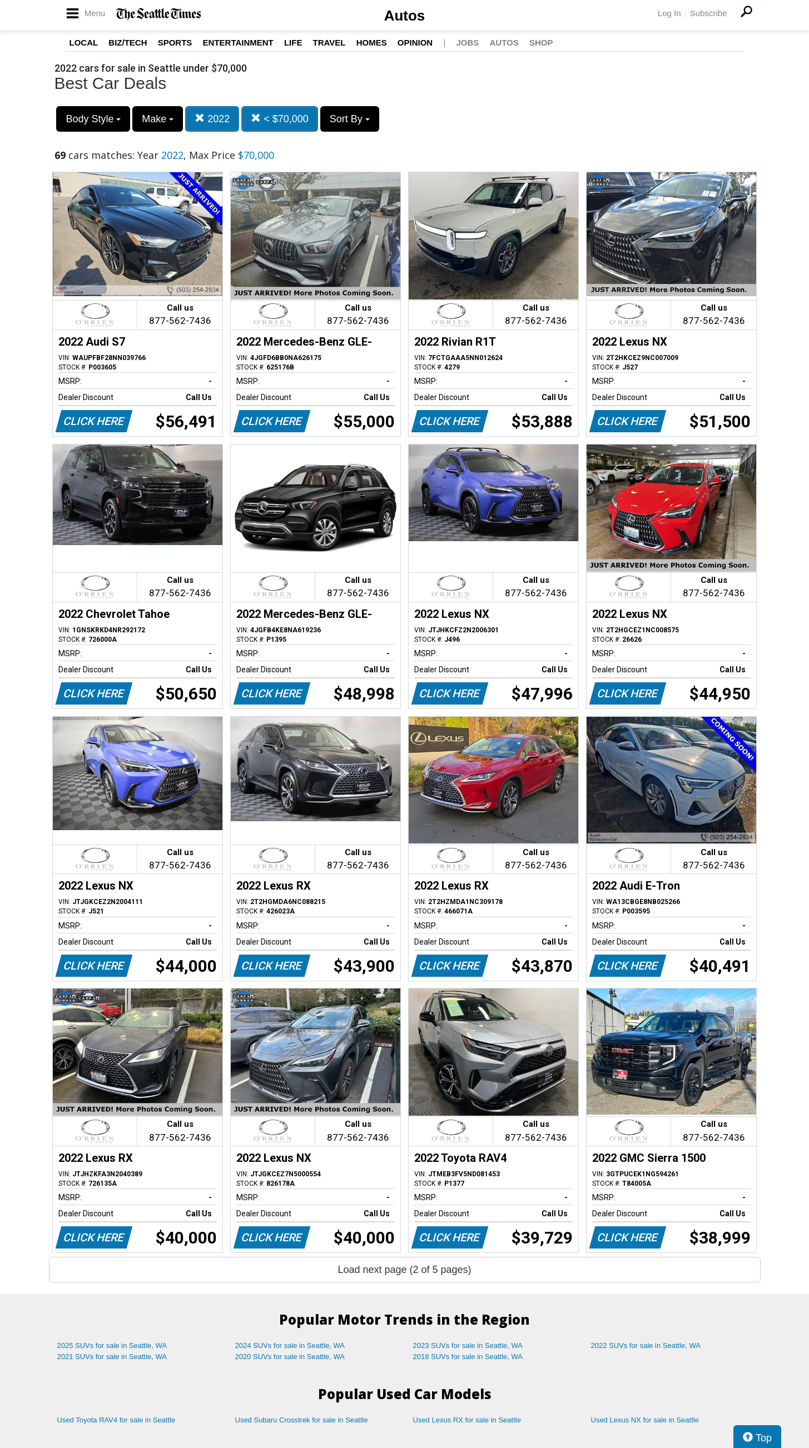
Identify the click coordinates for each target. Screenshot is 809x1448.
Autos (404, 15)
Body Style (93, 118)
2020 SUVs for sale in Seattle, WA (290, 1356)
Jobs (467, 42)
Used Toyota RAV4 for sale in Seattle (116, 1420)
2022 (212, 118)
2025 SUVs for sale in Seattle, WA (112, 1345)
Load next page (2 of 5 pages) (404, 1269)
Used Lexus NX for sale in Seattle (645, 1420)
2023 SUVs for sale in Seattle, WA (468, 1345)
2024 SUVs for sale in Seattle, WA (290, 1345)
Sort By (350, 118)
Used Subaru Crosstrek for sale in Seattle (301, 1420)
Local (84, 42)
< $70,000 (280, 118)
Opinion (415, 42)
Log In (669, 13)
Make (157, 118)
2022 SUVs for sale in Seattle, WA (646, 1345)
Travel (329, 42)
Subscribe (708, 13)
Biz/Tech (127, 42)
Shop (541, 42)
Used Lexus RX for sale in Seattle (467, 1420)
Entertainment (238, 42)
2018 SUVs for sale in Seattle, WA (468, 1356)
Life (293, 42)
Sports (175, 42)
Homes (371, 42)
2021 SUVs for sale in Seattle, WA (112, 1356)
